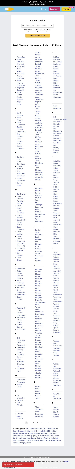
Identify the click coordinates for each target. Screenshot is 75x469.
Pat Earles (57, 64)
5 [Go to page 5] (41, 422)
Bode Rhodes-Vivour (20, 141)
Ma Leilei (38, 269)
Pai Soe (56, 57)
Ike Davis (20, 400)
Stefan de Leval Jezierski (56, 217)
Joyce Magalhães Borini (39, 163)
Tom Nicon (57, 297)
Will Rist (56, 364)
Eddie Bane (21, 269)
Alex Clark (20, 64)
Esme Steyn (21, 295)
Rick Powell (57, 133)
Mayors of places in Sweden (29, 440)
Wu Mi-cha (57, 385)
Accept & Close (8, 467)
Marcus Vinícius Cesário (38, 293)
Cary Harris (21, 164)
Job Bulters (39, 123)
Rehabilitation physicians (22, 443)
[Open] (51, 25)
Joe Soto (38, 132)
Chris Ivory (21, 176)
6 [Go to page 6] (44, 422)
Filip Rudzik (21, 317)
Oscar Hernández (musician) (39, 414)
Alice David (21, 66)
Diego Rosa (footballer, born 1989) (21, 243)
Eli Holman (21, 285)
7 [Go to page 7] (48, 422)
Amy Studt (20, 74)
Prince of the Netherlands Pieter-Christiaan (57, 92)
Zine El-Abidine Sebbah (56, 414)
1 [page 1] (26, 422)
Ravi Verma (57, 122)
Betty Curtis (21, 132)
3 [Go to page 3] (33, 422)
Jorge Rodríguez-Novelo (39, 146)
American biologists (41, 433)
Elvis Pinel (20, 288)
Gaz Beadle (21, 347)
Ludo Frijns (39, 256)
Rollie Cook (57, 140)
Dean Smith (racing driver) (21, 222)
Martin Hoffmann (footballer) (39, 323)
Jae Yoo (20, 414)
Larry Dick (38, 235)
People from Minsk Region (27, 438)
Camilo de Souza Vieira (20, 159)
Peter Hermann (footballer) (57, 73)
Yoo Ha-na (57, 399)
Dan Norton (21, 194)
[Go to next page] (52, 422)
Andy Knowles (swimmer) (21, 83)
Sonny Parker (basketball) (57, 201)
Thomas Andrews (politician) (57, 268)
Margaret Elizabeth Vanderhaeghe (40, 300)
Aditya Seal (21, 57)
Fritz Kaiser (21, 329)
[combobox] (37, 26)
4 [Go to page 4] (37, 422)
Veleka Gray (57, 346)
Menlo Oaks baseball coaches (50, 440)
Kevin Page (39, 207)
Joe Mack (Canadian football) (38, 127)
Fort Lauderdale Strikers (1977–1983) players (41, 429)
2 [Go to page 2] (30, 422)
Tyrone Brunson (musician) (57, 330)
